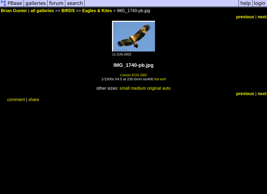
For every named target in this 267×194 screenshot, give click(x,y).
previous (245, 17)
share (33, 99)
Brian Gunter (14, 10)
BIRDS (68, 10)
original (154, 88)
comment (16, 99)
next (262, 17)
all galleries (42, 10)
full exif (159, 79)
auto (166, 88)
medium (138, 88)
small (124, 88)
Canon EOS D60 (133, 75)
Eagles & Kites (97, 10)
